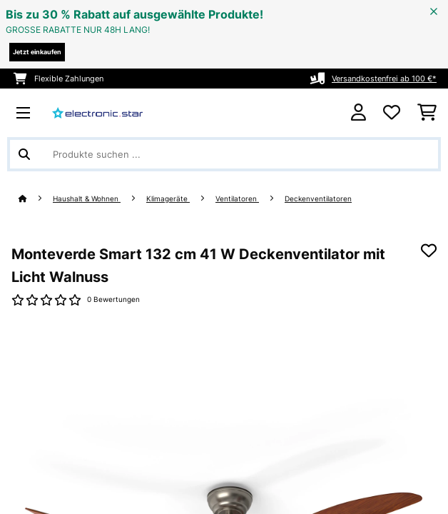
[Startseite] (36, 198)
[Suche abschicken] (24, 154)
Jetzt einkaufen (37, 52)
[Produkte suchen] (224, 154)
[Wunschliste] (391, 113)
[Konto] (358, 112)
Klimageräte (168, 198)
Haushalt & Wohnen (87, 198)
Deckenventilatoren (318, 198)
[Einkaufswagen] (427, 113)
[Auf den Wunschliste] (429, 250)
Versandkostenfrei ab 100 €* (384, 79)
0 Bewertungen (113, 299)
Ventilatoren (237, 198)
